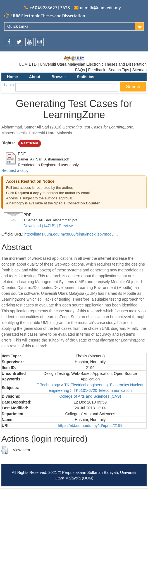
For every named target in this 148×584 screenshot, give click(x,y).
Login (9, 85)
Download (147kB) (39, 226)
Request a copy (14, 170)
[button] (4, 450)
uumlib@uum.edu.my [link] (100, 7)
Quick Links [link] (17, 26)
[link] (9, 42)
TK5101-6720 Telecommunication (102, 390)
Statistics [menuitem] (85, 77)
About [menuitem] (34, 77)
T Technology (48, 385)
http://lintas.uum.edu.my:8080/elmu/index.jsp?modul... (71, 234)
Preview (66, 226)
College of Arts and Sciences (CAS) (90, 396)
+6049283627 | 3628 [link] (49, 7)
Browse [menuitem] (58, 77)
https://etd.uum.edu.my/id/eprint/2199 (90, 425)
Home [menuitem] (12, 77)
